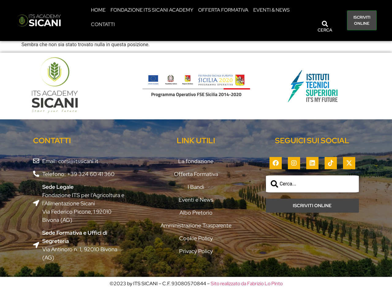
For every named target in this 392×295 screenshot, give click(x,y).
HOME (98, 10)
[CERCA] (325, 24)
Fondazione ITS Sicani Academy (152, 10)
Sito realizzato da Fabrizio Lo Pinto (247, 283)
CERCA (325, 30)
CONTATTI (103, 24)
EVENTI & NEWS (271, 10)
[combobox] (312, 183)
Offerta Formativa (223, 10)
